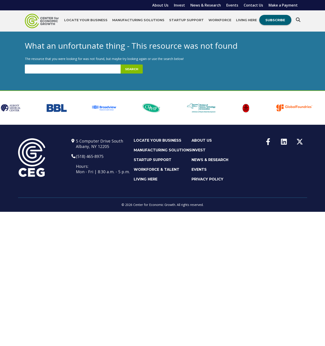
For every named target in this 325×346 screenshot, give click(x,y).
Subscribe (275, 20)
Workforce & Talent (156, 169)
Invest (179, 5)
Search (131, 69)
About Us (160, 5)
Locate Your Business (86, 20)
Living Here (246, 20)
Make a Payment (283, 5)
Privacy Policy (207, 179)
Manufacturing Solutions (138, 20)
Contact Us (253, 5)
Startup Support (186, 20)
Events (232, 5)
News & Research (205, 5)
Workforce (219, 20)
